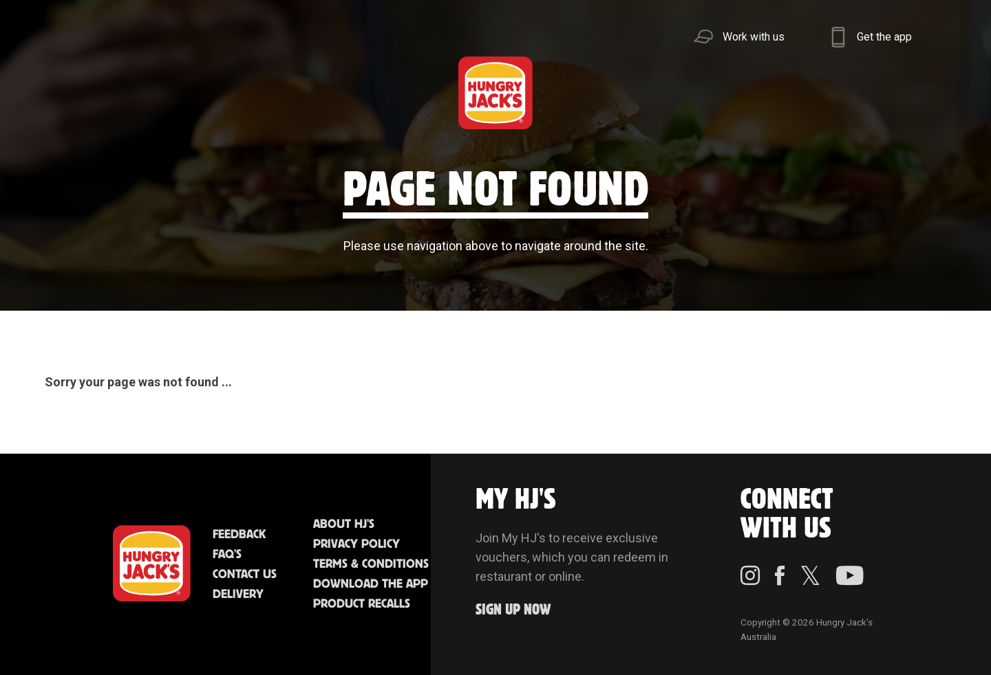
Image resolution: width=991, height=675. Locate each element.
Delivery (238, 594)
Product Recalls (361, 604)
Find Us (410, 92)
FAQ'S (227, 555)
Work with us (754, 36)
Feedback (239, 535)
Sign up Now (513, 610)
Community (589, 92)
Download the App (370, 584)
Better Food (201, 92)
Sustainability (732, 92)
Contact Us (245, 575)
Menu (97, 92)
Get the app (884, 36)
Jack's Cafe (305, 92)
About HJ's (343, 524)
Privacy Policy (356, 544)
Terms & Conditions (371, 564)
